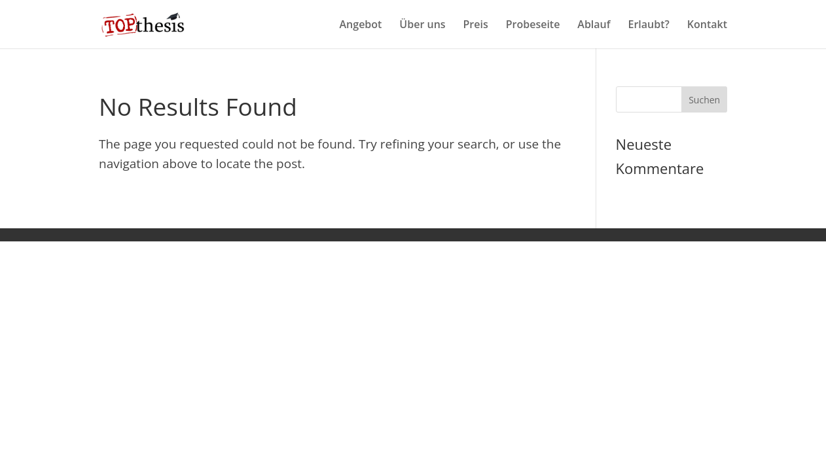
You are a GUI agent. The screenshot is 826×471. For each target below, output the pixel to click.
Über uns (422, 25)
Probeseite (533, 25)
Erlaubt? (649, 25)
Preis (475, 25)
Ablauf (593, 25)
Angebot (361, 25)
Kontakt (707, 25)
